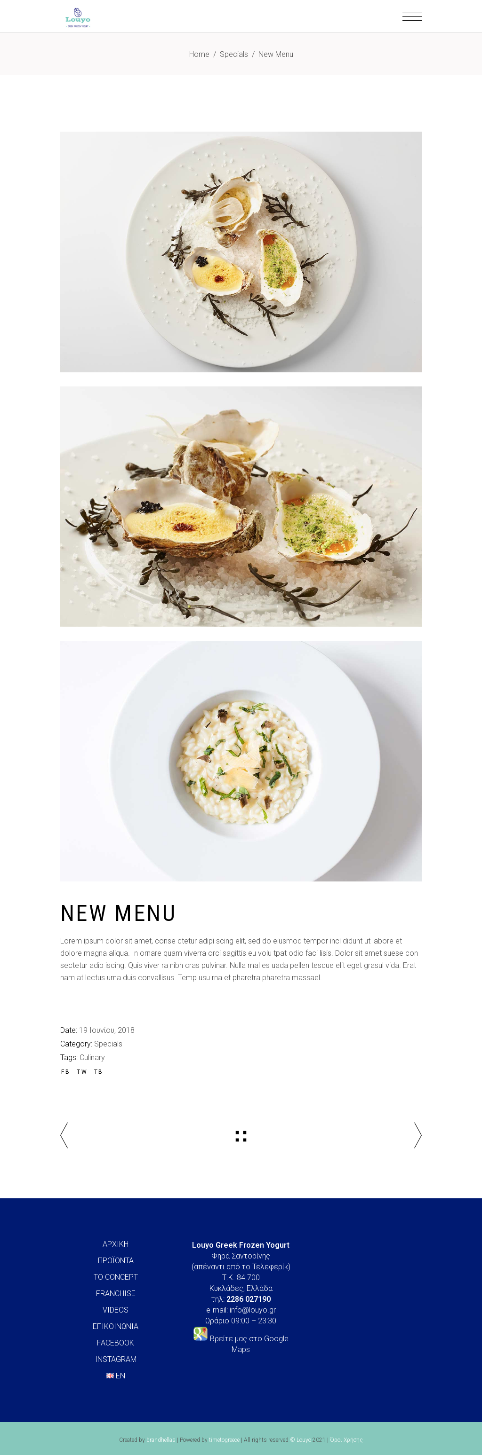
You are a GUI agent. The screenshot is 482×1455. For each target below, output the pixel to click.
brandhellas (161, 1440)
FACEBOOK (115, 1342)
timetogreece (224, 1440)
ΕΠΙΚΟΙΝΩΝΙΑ (115, 1326)
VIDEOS (116, 1310)
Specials (234, 54)
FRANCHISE (116, 1293)
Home (199, 54)
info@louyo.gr (253, 1310)
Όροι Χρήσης (346, 1440)
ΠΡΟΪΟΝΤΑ (116, 1260)
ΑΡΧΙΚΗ (116, 1244)
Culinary (92, 1057)
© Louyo (300, 1440)
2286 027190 (248, 1299)
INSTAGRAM (116, 1359)
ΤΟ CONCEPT (116, 1277)
